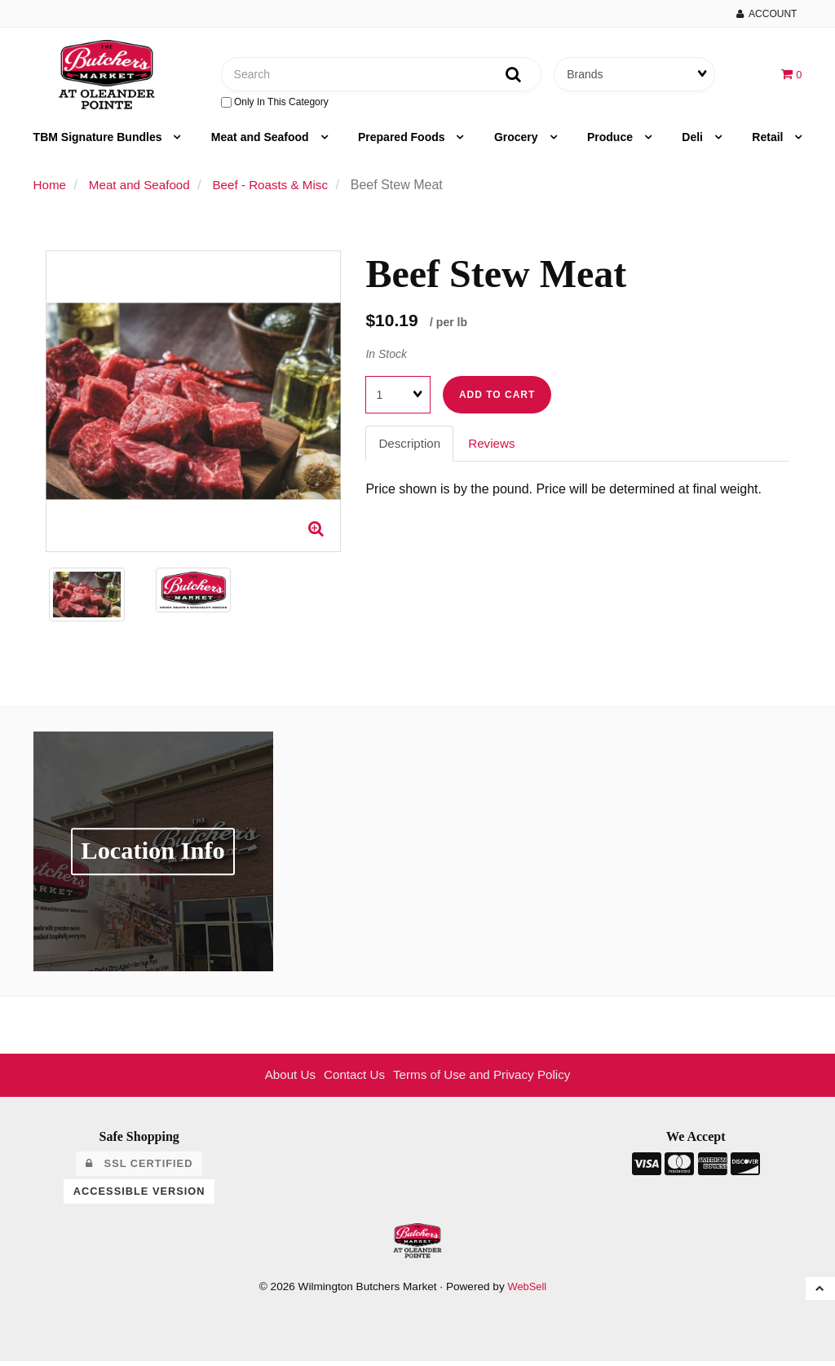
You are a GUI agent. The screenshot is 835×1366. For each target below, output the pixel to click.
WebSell (526, 1292)
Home (50, 190)
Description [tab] (411, 448)
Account (766, 14)
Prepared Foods (403, 141)
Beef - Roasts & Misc (281, 190)
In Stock (386, 358)
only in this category (275, 104)
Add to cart (497, 399)
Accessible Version (139, 1196)
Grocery (517, 141)
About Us (284, 1079)
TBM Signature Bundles (99, 141)
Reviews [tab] (495, 448)
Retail (769, 141)
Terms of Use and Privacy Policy (484, 1079)
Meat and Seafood (261, 141)
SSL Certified (139, 1169)
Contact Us (351, 1079)
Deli (694, 141)
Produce (611, 141)
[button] (791, 75)
